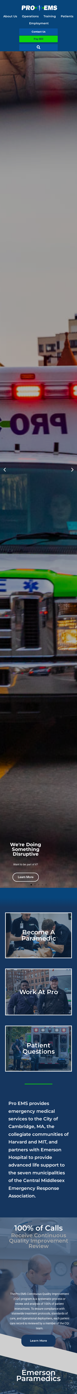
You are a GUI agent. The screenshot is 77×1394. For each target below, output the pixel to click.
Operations (30, 16)
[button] (38, 47)
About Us (10, 16)
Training (50, 16)
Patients (67, 16)
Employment (39, 23)
